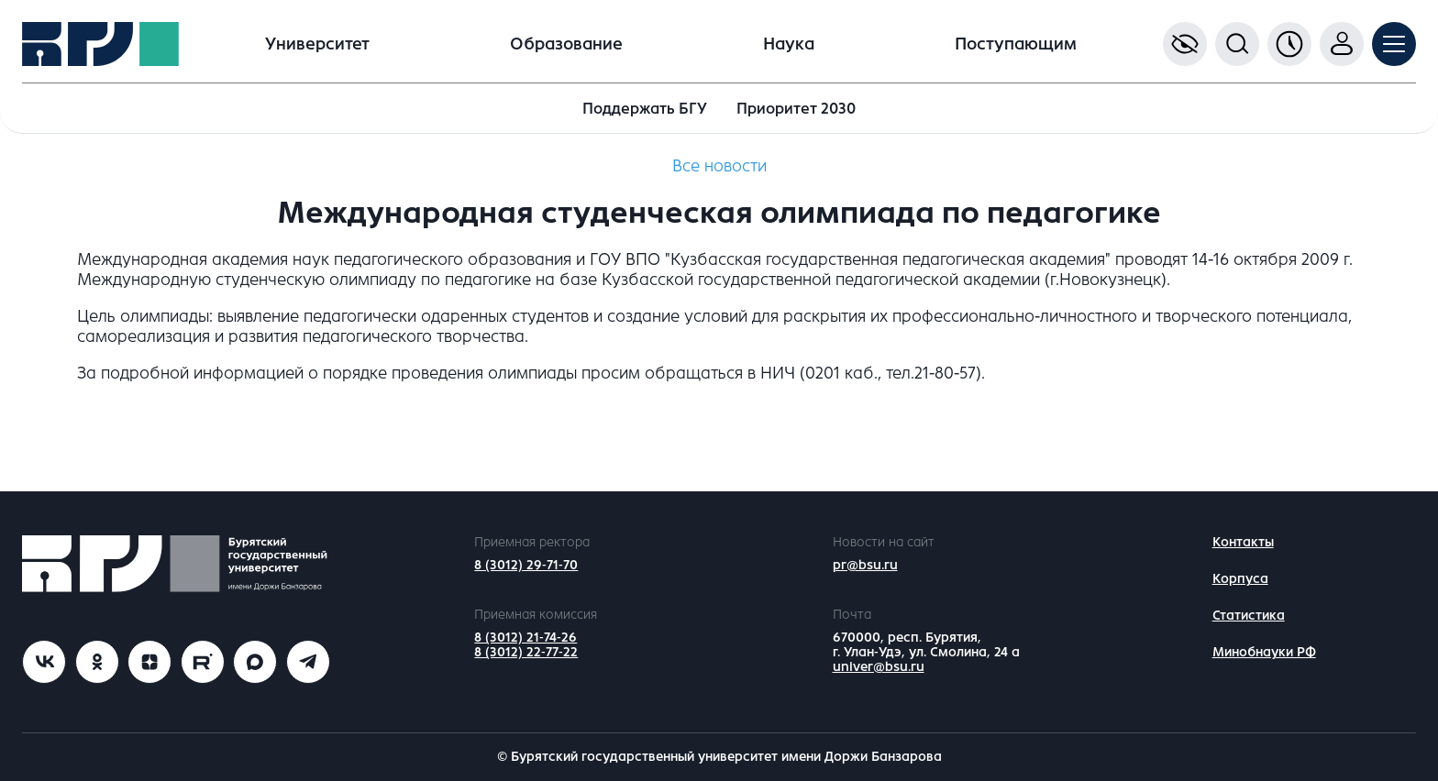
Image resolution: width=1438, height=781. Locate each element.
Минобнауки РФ (1264, 652)
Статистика (1248, 615)
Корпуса (1240, 579)
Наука (788, 44)
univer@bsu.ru (878, 667)
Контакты (1243, 542)
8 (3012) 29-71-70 (526, 565)
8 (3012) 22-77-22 (526, 652)
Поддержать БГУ (644, 108)
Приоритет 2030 (796, 108)
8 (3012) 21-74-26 (525, 637)
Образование (566, 44)
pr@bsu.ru (865, 565)
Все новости (719, 166)
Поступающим (1016, 44)
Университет (317, 44)
